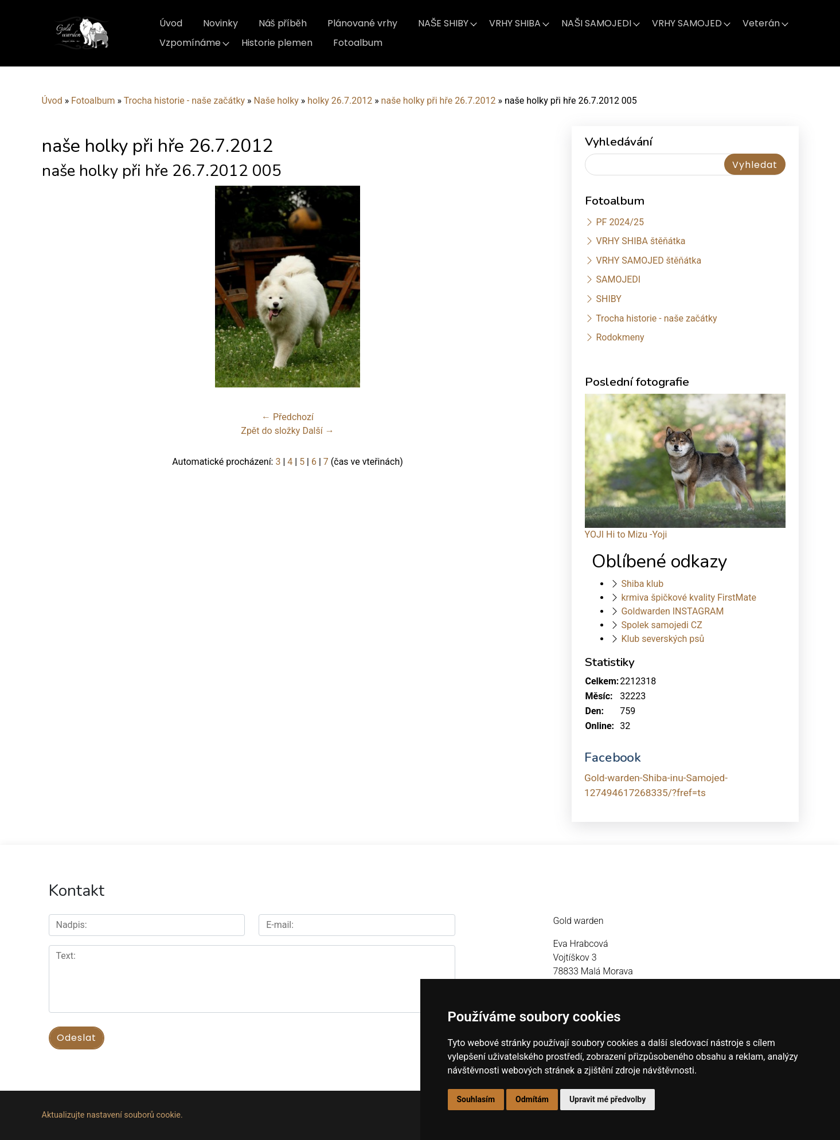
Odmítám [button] (532, 1099)
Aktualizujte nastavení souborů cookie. (112, 1115)
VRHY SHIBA (515, 23)
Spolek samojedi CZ (661, 625)
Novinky (220, 23)
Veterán (761, 23)
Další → (318, 430)
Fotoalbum (357, 42)
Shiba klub (642, 583)
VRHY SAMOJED (687, 23)
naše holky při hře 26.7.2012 (438, 100)
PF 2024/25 (619, 222)
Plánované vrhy (362, 23)
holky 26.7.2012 (339, 100)
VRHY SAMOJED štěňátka (648, 260)
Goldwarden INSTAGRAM (672, 611)
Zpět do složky (270, 430)
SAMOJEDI (618, 279)
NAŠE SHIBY (443, 23)
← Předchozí (287, 417)
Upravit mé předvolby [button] (607, 1099)
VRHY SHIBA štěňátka (640, 241)
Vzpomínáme (190, 42)
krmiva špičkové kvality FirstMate (688, 597)
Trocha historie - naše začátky (184, 100)
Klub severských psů (662, 638)
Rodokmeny (620, 337)
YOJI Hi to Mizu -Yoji (626, 534)
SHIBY (608, 298)
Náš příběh (283, 23)
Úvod (170, 23)
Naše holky (277, 100)
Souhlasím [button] (476, 1099)
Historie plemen (276, 42)
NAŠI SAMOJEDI (596, 23)
